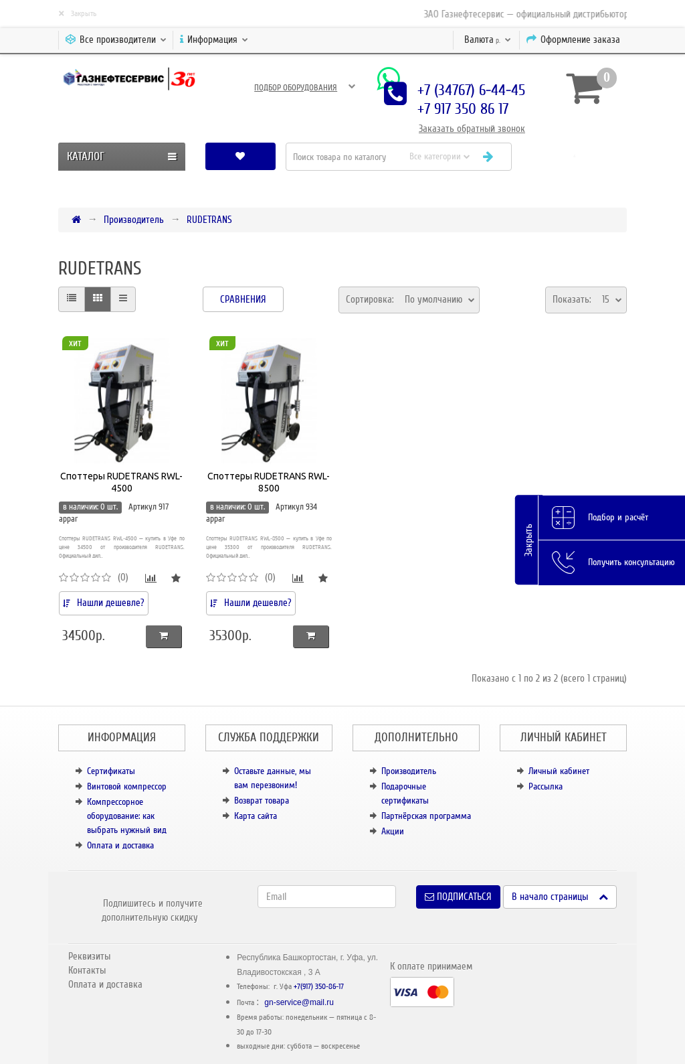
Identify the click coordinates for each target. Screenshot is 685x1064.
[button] (574, 156)
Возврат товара (261, 800)
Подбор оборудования (295, 87)
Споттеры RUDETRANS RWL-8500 (268, 482)
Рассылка (545, 786)
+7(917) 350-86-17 (319, 987)
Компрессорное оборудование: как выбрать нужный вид (127, 816)
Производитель (134, 220)
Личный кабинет (558, 771)
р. (487, 39)
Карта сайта (255, 816)
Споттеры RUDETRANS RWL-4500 (121, 482)
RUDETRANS (209, 220)
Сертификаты (111, 771)
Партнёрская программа (426, 816)
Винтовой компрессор (127, 786)
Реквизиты (89, 956)
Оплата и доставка (120, 845)
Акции (392, 831)
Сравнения (243, 299)
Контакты (87, 970)
